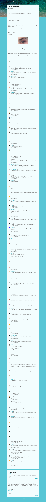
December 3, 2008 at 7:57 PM (14, 172)
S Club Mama (12, 299)
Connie (12, 407)
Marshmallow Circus (13, 335)
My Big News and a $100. (11, 489)
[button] (37, 6)
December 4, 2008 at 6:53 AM (14, 284)
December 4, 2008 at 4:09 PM (14, 377)
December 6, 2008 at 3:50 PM (14, 414)
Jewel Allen (12, 416)
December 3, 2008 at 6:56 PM (14, 143)
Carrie (12, 411)
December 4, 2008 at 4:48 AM (14, 251)
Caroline (12, 145)
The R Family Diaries (12, 1)
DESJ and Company (13, 313)
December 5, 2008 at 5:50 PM (14, 409)
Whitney (12, 253)
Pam (11, 318)
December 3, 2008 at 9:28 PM (14, 203)
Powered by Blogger (23, 498)
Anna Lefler (12, 209)
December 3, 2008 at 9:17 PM (14, 198)
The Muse (12, 238)
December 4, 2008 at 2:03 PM (14, 350)
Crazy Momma (13, 286)
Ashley (12, 357)
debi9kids (12, 344)
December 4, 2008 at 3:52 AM (14, 245)
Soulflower (12, 218)
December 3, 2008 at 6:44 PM (14, 129)
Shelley (12, 141)
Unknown (12, 323)
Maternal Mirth (13, 76)
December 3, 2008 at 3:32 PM (14, 69)
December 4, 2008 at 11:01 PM (14, 399)
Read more (36, 478)
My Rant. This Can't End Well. (12, 472)
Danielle (12, 460)
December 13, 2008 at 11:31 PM (15, 447)
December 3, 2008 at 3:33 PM (14, 74)
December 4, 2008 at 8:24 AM (14, 306)
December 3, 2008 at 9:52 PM (14, 207)
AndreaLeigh (12, 92)
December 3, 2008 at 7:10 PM (14, 147)
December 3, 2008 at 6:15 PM (14, 124)
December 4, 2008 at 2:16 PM (14, 355)
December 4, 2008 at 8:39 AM (14, 311)
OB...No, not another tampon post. (12, 480)
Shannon (12, 174)
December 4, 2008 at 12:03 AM (14, 231)
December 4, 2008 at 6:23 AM (14, 279)
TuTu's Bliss (12, 233)
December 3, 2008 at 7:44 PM (14, 162)
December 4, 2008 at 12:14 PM (14, 333)
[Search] (38, 2)
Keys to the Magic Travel (14, 169)
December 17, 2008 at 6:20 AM (14, 453)
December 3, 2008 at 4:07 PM (14, 85)
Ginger (12, 455)
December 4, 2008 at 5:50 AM (14, 269)
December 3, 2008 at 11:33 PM (14, 225)
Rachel (12, 223)
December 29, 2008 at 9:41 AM (14, 465)
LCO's (12, 444)
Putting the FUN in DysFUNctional (15, 164)
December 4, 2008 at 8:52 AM (14, 321)
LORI (11, 396)
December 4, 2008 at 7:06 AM (14, 292)
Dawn (12, 449)
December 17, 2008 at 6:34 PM (14, 458)
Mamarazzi (12, 149)
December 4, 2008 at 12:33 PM (14, 342)
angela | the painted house (14, 271)
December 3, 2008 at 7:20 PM (14, 153)
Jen (11, 117)
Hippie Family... (13, 112)
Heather (12, 131)
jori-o (12, 71)
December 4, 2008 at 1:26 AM (14, 236)
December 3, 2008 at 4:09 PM (14, 90)
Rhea (12, 87)
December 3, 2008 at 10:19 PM (14, 221)
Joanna (12, 340)
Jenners (12, 107)
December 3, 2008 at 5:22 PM (14, 110)
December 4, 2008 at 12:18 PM (14, 338)
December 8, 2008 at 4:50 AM (14, 419)
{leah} (12, 308)
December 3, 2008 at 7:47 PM (14, 167)
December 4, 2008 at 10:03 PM (14, 394)
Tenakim (12, 370)
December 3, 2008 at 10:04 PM (14, 216)
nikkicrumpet (12, 200)
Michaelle (12, 379)
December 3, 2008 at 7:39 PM (14, 157)
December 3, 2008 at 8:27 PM (14, 178)
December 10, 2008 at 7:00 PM (14, 442)
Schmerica (12, 227)
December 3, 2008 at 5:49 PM (14, 115)
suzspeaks (12, 180)
